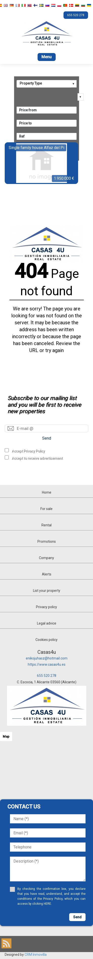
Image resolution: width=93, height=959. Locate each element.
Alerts (46, 574)
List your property (46, 591)
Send (46, 438)
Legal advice (46, 623)
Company (46, 558)
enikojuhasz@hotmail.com (46, 658)
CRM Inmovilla (36, 955)
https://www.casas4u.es (46, 664)
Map (6, 736)
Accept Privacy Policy (28, 451)
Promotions (46, 541)
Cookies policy (46, 640)
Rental (46, 525)
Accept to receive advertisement (37, 458)
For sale (46, 509)
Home (46, 492)
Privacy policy (46, 607)
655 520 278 (46, 676)
